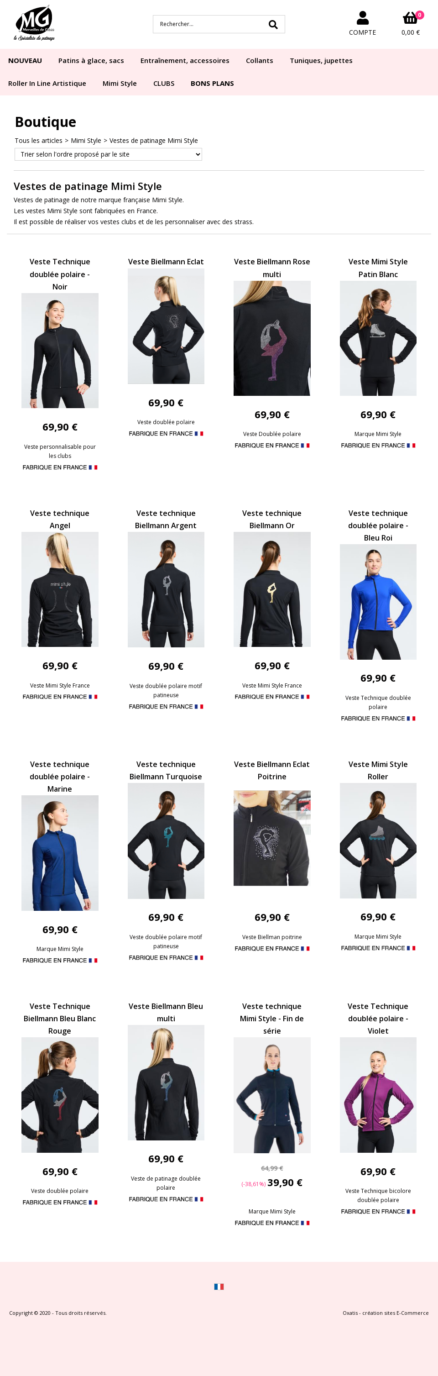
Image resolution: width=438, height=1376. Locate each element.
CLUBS (163, 83)
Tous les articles (39, 140)
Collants (259, 60)
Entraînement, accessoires (185, 60)
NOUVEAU (25, 60)
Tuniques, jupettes (321, 60)
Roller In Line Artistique (47, 83)
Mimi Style (120, 83)
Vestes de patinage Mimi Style (154, 140)
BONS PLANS (212, 83)
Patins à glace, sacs (91, 60)
